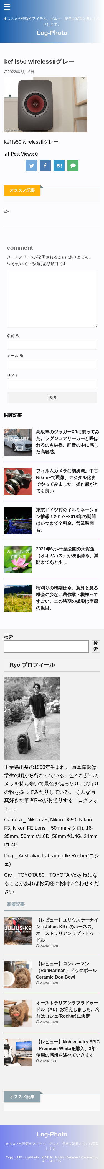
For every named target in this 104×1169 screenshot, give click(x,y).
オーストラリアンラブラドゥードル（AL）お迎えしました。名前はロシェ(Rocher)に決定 (68, 1009)
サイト (13, 375)
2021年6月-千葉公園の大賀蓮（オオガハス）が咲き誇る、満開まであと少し (67, 556)
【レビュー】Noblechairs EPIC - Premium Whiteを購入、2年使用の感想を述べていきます (68, 1048)
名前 (13, 335)
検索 (8, 637)
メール (15, 355)
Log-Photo (52, 32)
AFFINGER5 (51, 1161)
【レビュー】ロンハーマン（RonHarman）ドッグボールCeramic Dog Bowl (66, 970)
